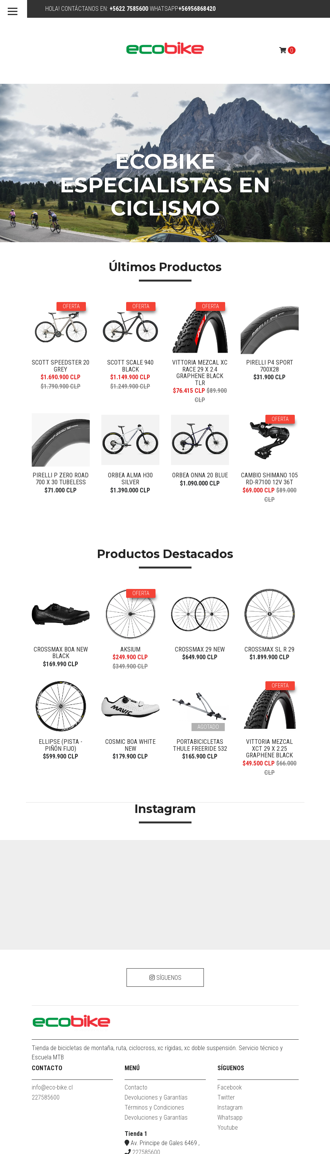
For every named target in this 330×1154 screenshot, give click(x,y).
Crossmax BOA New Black (61, 507)
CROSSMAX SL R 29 (269, 503)
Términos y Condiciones (154, 962)
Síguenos (165, 832)
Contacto (136, 941)
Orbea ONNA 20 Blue (200, 329)
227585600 (46, 951)
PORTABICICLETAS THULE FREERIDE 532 (200, 599)
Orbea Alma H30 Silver (130, 333)
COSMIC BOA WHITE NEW (130, 599)
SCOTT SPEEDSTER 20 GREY (60, 220)
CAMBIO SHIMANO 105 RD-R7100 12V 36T (269, 333)
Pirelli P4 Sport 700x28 (269, 220)
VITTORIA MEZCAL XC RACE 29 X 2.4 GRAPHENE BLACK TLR (199, 227)
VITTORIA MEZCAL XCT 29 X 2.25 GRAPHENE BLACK (269, 602)
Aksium (130, 503)
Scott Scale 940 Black (130, 220)
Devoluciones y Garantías (156, 951)
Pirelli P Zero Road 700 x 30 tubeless (60, 333)
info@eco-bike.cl (52, 941)
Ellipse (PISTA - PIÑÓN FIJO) (60, 599)
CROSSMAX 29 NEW (200, 503)
